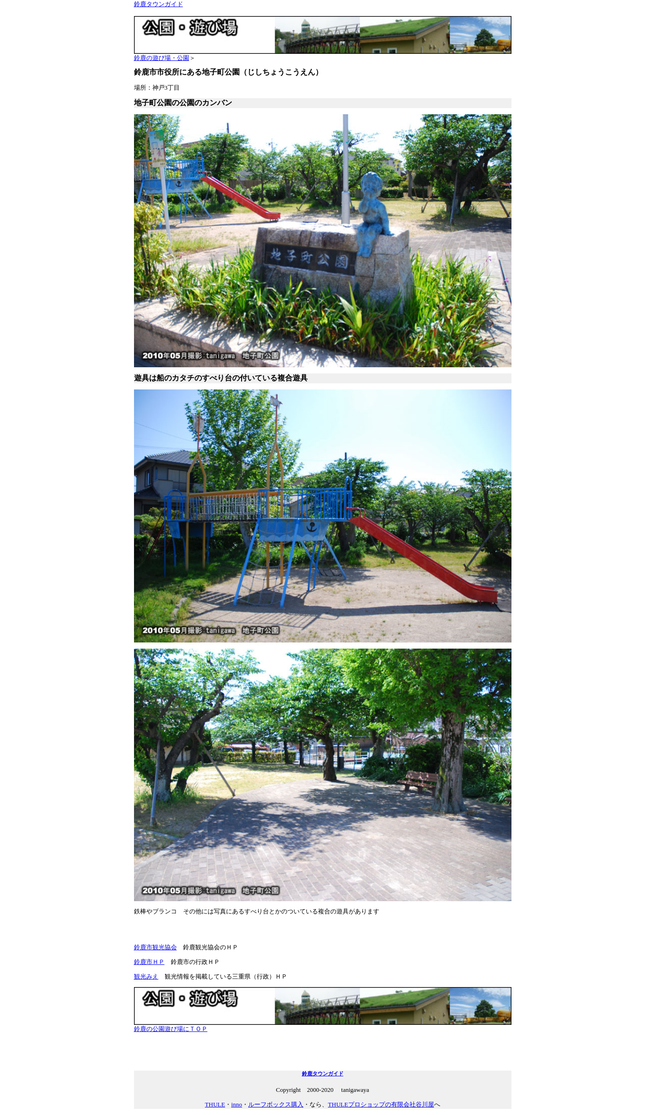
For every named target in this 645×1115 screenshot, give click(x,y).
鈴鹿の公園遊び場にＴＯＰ (322, 1025)
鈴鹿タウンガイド (158, 4)
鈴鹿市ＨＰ (149, 961)
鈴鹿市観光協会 (155, 947)
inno (236, 1104)
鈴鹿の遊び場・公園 (322, 54)
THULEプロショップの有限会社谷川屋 (381, 1104)
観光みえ (146, 976)
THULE (215, 1104)
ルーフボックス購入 (275, 1104)
